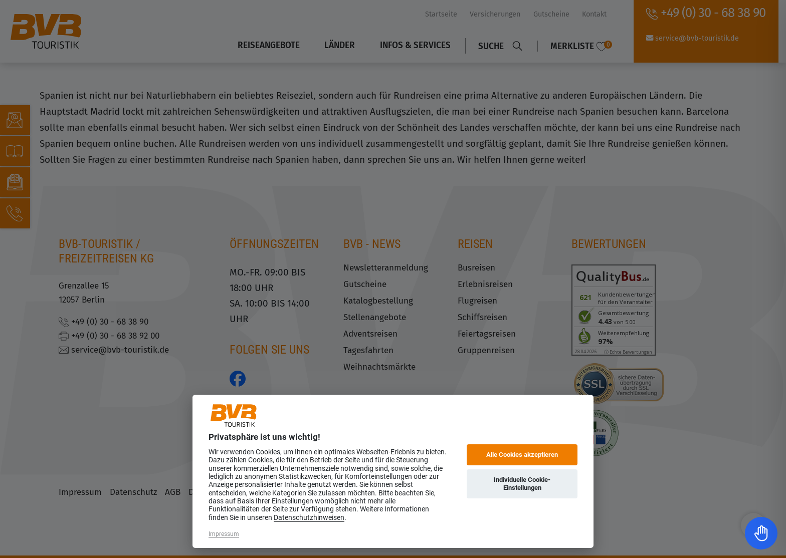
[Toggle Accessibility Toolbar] (761, 533)
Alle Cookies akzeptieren (522, 454)
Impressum (224, 533)
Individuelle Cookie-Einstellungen (522, 483)
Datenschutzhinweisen (309, 517)
